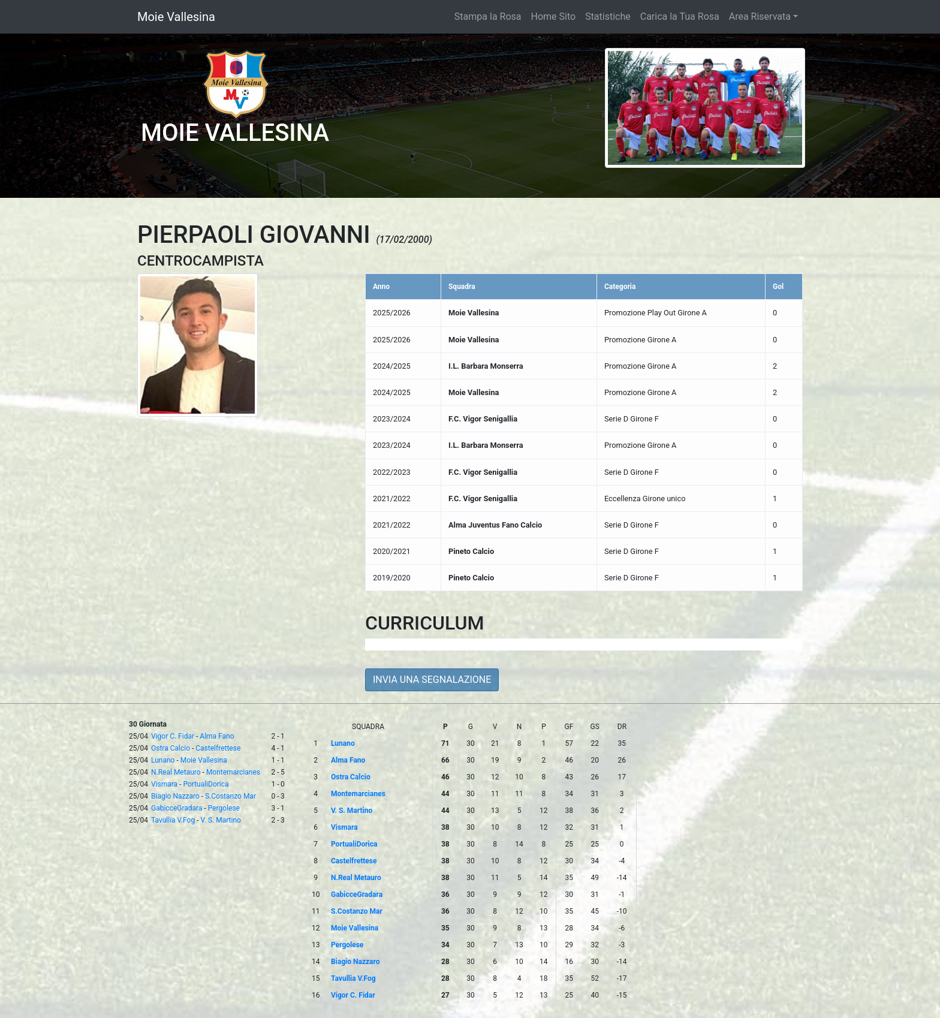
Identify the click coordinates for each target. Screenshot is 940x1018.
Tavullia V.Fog (173, 820)
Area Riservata (760, 16)
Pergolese (224, 808)
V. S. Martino (220, 820)
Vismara (164, 784)
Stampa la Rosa (488, 16)
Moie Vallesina (176, 17)
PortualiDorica (205, 784)
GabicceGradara (176, 808)
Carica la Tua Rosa (679, 16)
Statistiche (608, 16)
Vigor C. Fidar (172, 736)
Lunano (162, 760)
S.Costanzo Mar (230, 796)
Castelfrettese (217, 748)
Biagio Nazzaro (175, 796)
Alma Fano (217, 736)
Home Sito (553, 16)
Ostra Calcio (170, 748)
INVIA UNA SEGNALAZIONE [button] (432, 679)
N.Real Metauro (176, 772)
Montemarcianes (233, 772)
